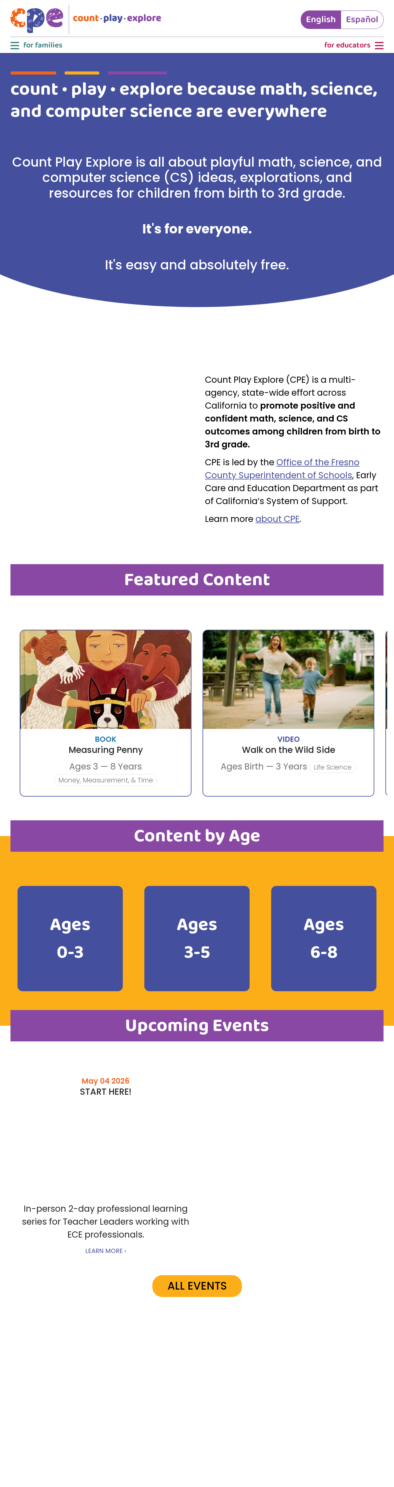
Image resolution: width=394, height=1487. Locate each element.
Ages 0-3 (70, 938)
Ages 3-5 (197, 938)
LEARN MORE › (105, 1251)
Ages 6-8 (324, 938)
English (321, 19)
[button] (35, 45)
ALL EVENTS (197, 1285)
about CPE (277, 519)
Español (362, 19)
